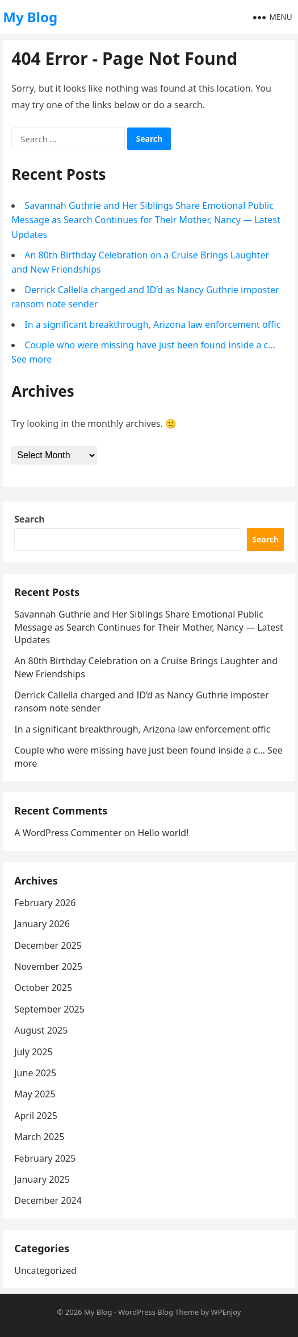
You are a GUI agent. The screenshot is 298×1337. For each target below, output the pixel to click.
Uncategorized (45, 1270)
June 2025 (35, 1073)
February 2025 (44, 1158)
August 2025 (41, 1030)
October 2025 (43, 987)
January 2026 (42, 924)
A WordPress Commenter (67, 832)
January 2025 (42, 1179)
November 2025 (48, 966)
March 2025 (39, 1136)
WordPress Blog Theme (158, 1312)
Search (29, 519)
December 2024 (48, 1200)
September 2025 (49, 1009)
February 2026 (44, 902)
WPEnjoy (226, 1312)
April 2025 (35, 1115)
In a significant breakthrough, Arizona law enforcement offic (152, 324)
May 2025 (34, 1094)
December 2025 (48, 945)
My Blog (30, 16)
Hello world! (162, 832)
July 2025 (33, 1052)
